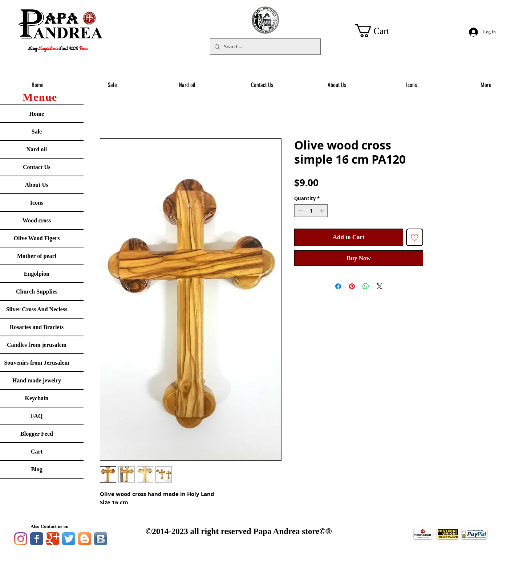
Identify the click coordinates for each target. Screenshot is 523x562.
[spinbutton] (311, 211)
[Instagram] (20, 538)
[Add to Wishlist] (414, 237)
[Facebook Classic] (36, 538)
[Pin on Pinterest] (352, 286)
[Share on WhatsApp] (365, 286)
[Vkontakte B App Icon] (100, 538)
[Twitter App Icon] (68, 538)
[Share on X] (379, 286)
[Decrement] (299, 211)
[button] (379, 30)
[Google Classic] (52, 538)
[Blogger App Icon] (84, 538)
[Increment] (322, 211)
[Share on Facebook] (338, 286)
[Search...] (264, 46)
